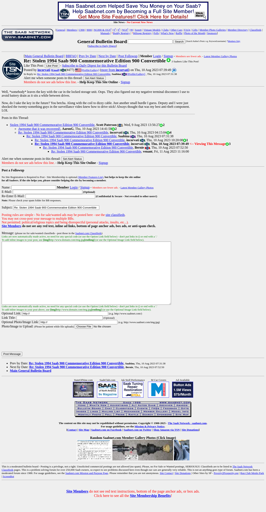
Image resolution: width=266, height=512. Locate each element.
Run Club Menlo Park (252, 485)
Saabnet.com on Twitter (137, 442)
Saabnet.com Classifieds (88, 233)
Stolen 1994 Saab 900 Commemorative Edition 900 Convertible (52, 125)
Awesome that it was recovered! (39, 128)
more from (115, 70)
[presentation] (33, 352)
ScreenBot (8, 488)
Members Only (234, 41)
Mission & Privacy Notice (149, 438)
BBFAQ (71, 56)
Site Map (84, 442)
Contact (72, 442)
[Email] (55, 70)
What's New (167, 33)
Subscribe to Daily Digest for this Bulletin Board (94, 65)
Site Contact (166, 485)
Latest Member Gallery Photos (220, 56)
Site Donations (190, 442)
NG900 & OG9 (103, 29)
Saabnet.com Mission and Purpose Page (86, 485)
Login (157, 56)
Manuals (105, 33)
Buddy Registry (121, 33)
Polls (156, 33)
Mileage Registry (142, 33)
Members (72, 29)
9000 (89, 29)
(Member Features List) (90, 177)
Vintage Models (152, 29)
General (61, 29)
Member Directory (238, 29)
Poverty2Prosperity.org (226, 485)
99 (131, 29)
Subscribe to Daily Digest (102, 45)
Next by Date (107, 56)
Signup (168, 56)
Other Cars (176, 29)
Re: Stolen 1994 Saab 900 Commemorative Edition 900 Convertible (73, 74)
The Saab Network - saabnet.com (187, 435)
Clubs (165, 29)
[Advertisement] (230, 115)
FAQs (187, 29)
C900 (82, 29)
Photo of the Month (194, 33)
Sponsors (212, 33)
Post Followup (127, 56)
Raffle (179, 33)
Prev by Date (87, 56)
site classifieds (115, 215)
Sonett (138, 29)
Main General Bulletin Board (44, 56)
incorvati (44, 70)
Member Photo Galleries (213, 29)
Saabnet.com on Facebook (106, 442)
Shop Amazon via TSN (166, 442)
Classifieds (255, 29)
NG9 (125, 29)
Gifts (195, 29)
